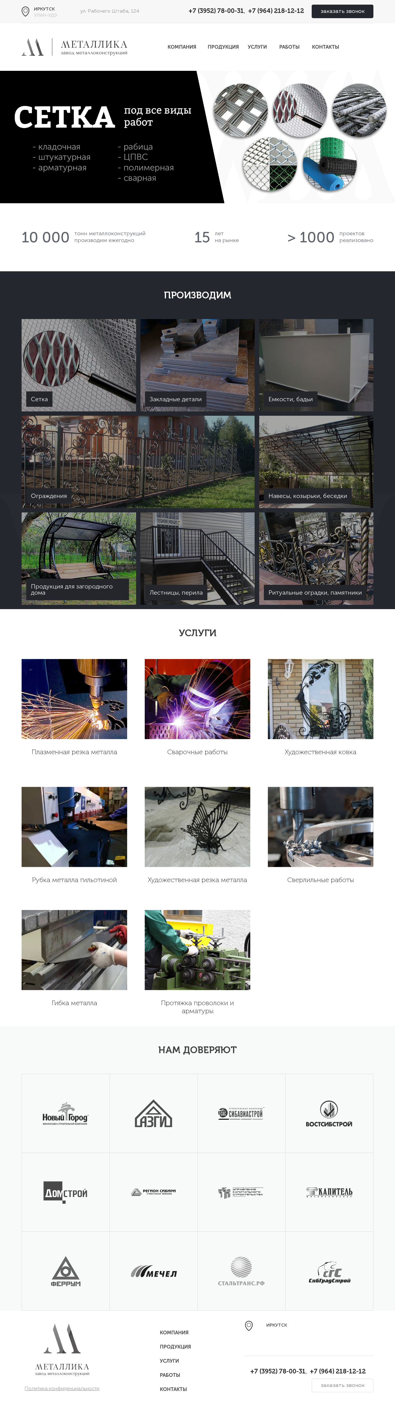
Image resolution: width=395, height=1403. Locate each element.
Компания (182, 47)
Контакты (325, 47)
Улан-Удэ (45, 15)
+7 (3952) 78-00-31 (216, 11)
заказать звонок (343, 11)
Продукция (223, 47)
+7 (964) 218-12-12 (276, 11)
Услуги (257, 47)
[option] (197, 137)
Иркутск (44, 9)
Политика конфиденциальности (62, 1388)
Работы (289, 47)
